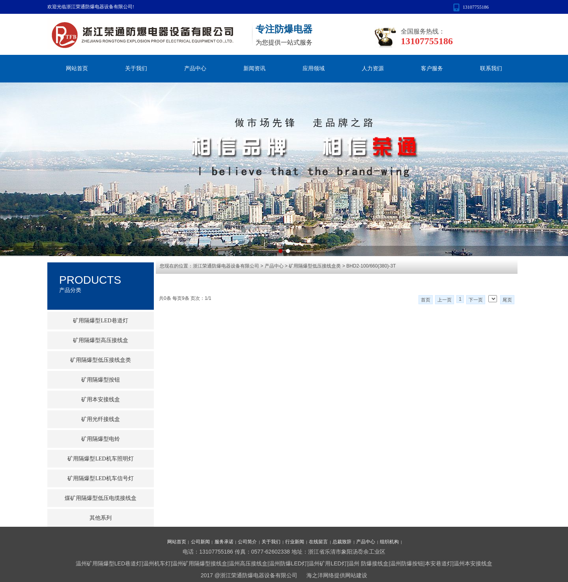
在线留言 (318, 542)
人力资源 (373, 68)
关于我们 (136, 68)
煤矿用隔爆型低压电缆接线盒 (100, 498)
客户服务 (432, 68)
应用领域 (314, 68)
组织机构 (389, 542)
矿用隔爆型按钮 (100, 380)
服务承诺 (224, 542)
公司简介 (247, 542)
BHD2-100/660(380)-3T (371, 266)
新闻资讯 (254, 68)
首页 (425, 300)
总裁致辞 (342, 542)
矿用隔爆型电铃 (100, 439)
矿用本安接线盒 (100, 399)
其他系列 (101, 518)
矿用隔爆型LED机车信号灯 (100, 478)
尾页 (507, 300)
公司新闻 (200, 542)
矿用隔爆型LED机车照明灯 (100, 459)
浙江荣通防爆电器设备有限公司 (226, 266)
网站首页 (77, 68)
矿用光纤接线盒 (100, 419)
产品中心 (195, 68)
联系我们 (491, 68)
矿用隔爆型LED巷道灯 (100, 321)
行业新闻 (294, 542)
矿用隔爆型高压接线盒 (100, 340)
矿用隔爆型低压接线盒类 (315, 266)
